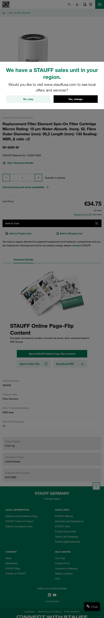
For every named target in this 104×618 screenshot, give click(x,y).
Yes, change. (75, 99)
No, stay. (28, 99)
